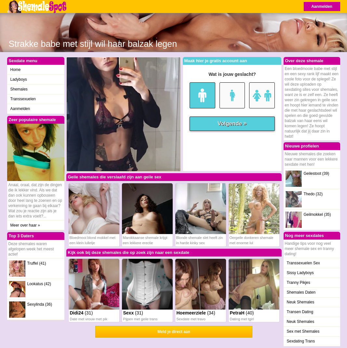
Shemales (19, 89)
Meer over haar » (25, 225)
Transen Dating (300, 312)
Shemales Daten (301, 292)
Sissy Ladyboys (300, 273)
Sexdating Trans (301, 341)
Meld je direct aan (173, 331)
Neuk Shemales (300, 302)
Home (15, 69)
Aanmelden (321, 6)
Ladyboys (18, 79)
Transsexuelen (23, 99)
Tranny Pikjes (298, 282)
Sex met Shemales (303, 331)
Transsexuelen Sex (303, 263)
